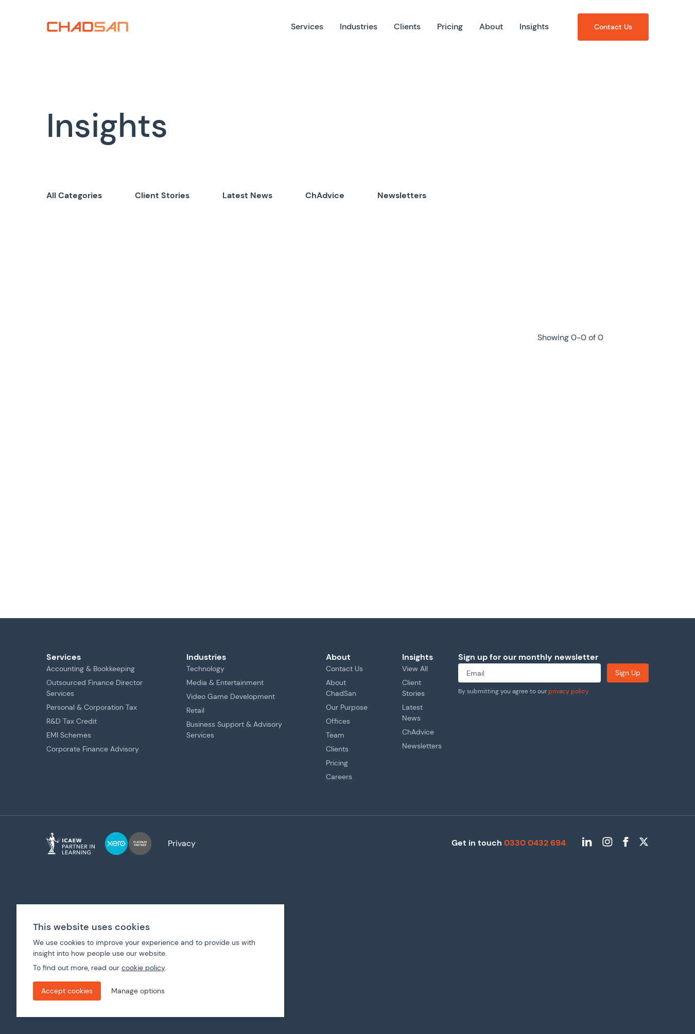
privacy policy (568, 691)
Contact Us (344, 668)
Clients (337, 748)
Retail (195, 710)
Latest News (247, 195)
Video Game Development (230, 696)
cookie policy (143, 967)
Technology (205, 668)
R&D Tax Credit (71, 721)
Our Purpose (347, 707)
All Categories (74, 195)
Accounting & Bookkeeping (90, 668)
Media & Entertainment (225, 682)
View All (415, 668)
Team (335, 735)
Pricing (337, 762)
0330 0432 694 (535, 842)
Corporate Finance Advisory (92, 748)
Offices (338, 721)
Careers (339, 776)
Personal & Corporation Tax (91, 707)
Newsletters (401, 195)
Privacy (182, 843)
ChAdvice (324, 195)
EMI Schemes (68, 735)
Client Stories (162, 195)
